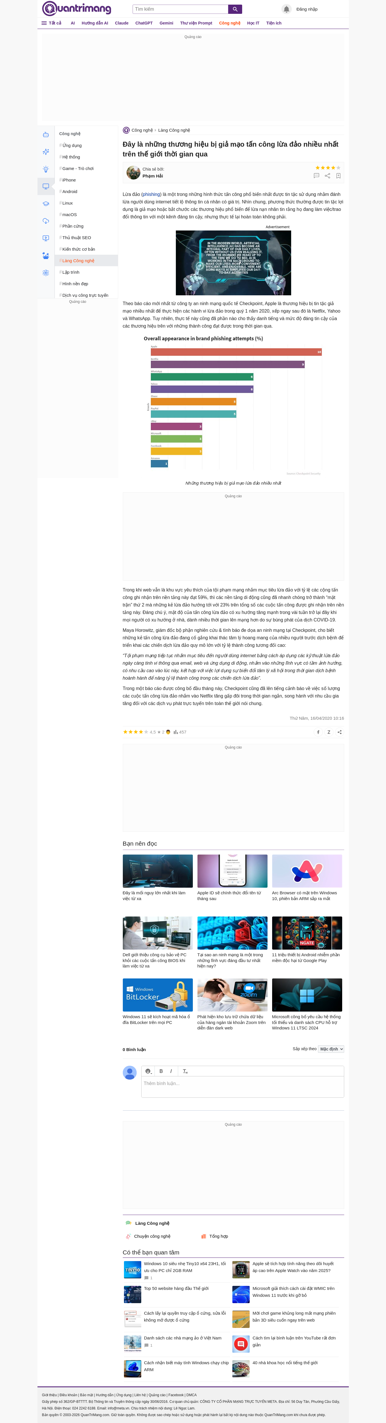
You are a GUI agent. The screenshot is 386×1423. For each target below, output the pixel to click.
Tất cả (55, 22)
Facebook (176, 1395)
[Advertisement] (193, 80)
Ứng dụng (123, 1395)
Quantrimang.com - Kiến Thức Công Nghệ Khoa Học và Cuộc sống (76, 8)
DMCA (192, 1395)
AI (73, 23)
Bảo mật (86, 1395)
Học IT (253, 23)
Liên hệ (140, 1395)
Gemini (166, 23)
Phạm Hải (153, 175)
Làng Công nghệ (174, 130)
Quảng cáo (156, 1395)
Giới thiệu (49, 1395)
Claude (122, 23)
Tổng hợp (214, 1236)
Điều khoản (68, 1395)
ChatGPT (144, 23)
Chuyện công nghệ (148, 1236)
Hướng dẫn (105, 1395)
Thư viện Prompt (196, 23)
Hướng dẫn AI (95, 23)
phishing (151, 194)
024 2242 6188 (83, 1408)
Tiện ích (274, 23)
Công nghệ (229, 23)
